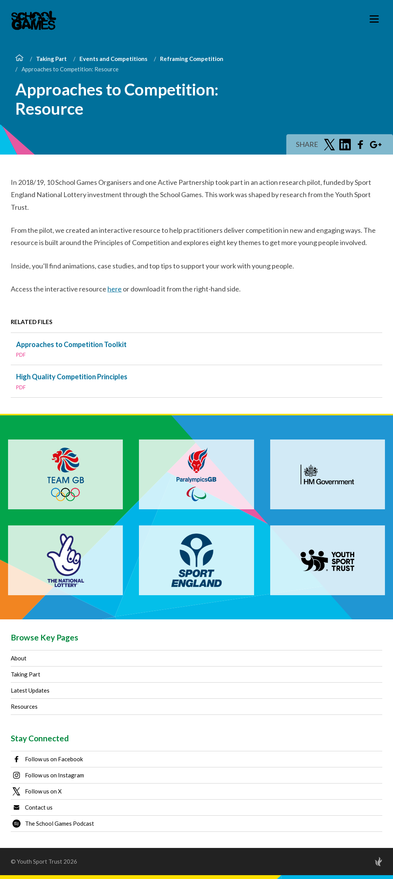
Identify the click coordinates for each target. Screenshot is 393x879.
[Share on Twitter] (329, 144)
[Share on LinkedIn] (345, 144)
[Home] (19, 58)
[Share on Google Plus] (375, 144)
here (114, 289)
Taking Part (51, 58)
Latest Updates (30, 690)
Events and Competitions (113, 58)
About (18, 658)
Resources (24, 706)
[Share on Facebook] (360, 144)
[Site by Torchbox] (363, 861)
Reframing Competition (191, 58)
